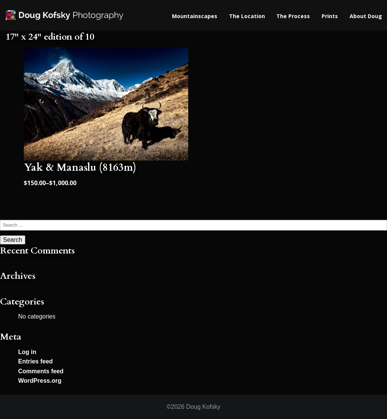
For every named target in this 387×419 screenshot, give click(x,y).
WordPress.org (39, 380)
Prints (330, 16)
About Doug (366, 16)
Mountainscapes (194, 16)
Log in (27, 352)
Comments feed (40, 371)
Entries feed (35, 361)
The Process (293, 16)
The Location (247, 16)
